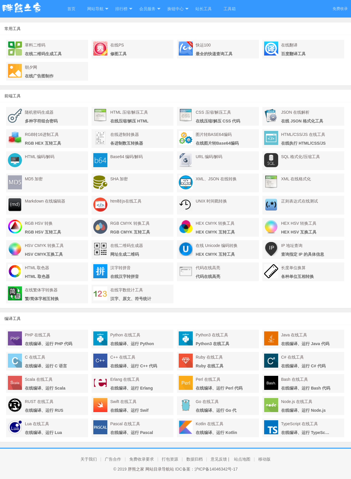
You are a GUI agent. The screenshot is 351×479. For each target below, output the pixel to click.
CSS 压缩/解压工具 (213, 112)
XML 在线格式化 (296, 179)
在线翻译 (289, 45)
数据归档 (194, 459)
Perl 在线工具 (208, 379)
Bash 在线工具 (294, 379)
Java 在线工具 (294, 335)
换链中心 (178, 8)
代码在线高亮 (208, 267)
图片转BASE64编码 (214, 134)
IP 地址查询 (291, 245)
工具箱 (229, 8)
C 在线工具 (35, 357)
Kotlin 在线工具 (209, 423)
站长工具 (203, 8)
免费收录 (340, 8)
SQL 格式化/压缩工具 (300, 156)
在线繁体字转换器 (41, 290)
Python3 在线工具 (212, 335)
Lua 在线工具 (37, 423)
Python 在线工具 (125, 335)
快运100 (203, 45)
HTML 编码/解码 (39, 156)
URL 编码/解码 (209, 156)
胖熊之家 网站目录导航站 (151, 469)
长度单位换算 (293, 267)
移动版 (264, 459)
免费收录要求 (141, 459)
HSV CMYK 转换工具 (44, 245)
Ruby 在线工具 (209, 357)
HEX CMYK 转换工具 (215, 223)
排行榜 (124, 8)
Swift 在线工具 (123, 401)
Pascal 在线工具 (125, 423)
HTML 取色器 (37, 267)
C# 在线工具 (292, 357)
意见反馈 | (220, 459)
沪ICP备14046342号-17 (216, 469)
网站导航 (98, 8)
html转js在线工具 (126, 201)
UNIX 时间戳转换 (211, 201)
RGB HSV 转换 (39, 223)
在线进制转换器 (124, 134)
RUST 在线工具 (39, 401)
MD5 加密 (34, 179)
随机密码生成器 (39, 112)
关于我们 (88, 459)
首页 (71, 8)
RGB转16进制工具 (42, 134)
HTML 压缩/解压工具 (129, 112)
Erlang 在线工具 (125, 379)
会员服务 (150, 8)
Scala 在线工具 (39, 379)
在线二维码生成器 (126, 245)
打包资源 (170, 459)
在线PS (117, 45)
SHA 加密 (119, 179)
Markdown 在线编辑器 (45, 201)
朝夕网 (31, 67)
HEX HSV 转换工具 (298, 223)
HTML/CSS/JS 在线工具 (303, 134)
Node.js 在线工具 (296, 401)
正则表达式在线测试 (299, 201)
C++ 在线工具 (122, 357)
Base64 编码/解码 (126, 156)
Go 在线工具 (207, 401)
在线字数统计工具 (126, 290)
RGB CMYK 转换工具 (130, 223)
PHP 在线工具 (38, 335)
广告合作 (113, 459)
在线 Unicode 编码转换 (217, 245)
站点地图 (242, 459)
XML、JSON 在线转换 (216, 179)
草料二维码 (35, 45)
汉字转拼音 (120, 267)
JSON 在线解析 (295, 112)
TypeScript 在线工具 (299, 423)
